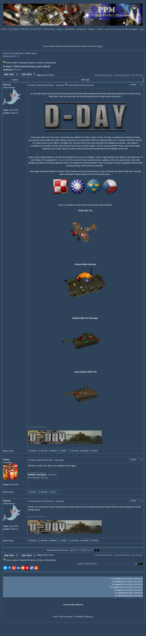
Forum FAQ (36, 29)
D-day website (63, 160)
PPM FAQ (25, 29)
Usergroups (81, 29)
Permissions (34, 478)
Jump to (81, 564)
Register (92, 29)
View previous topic (121, 75)
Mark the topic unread (103, 75)
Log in (141, 29)
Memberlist (70, 29)
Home (4, 29)
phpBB (72, 605)
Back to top (8, 451)
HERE (99, 46)
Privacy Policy (49, 29)
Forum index (11, 63)
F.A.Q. (44, 478)
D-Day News (50, 63)
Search (60, 29)
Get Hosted (14, 29)
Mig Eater (17, 70)
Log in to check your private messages (121, 29)
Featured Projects (27, 63)
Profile (100, 29)
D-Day (40, 63)
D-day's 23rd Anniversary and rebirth (26, 66)
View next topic (137, 75)
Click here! (52, 475)
